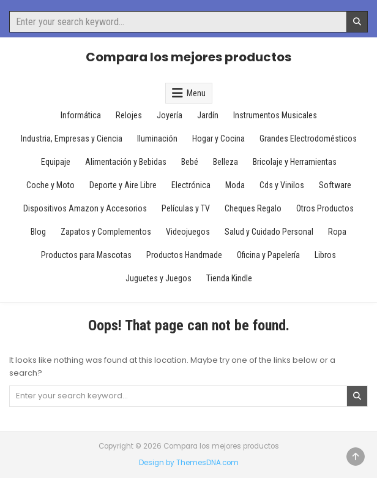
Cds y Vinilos (281, 185)
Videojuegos (188, 232)
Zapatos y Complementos (106, 232)
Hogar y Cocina (218, 138)
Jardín (207, 115)
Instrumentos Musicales (275, 115)
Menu (196, 93)
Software (335, 185)
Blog (38, 232)
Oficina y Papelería (268, 255)
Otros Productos (325, 208)
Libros (325, 255)
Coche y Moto (50, 185)
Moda (235, 185)
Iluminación (157, 138)
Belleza (225, 162)
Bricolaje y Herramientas (295, 162)
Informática (81, 115)
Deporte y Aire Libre (123, 185)
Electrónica (191, 185)
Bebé (189, 162)
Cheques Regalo (253, 208)
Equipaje (55, 162)
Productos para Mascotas (86, 255)
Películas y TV (186, 208)
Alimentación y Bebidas (125, 162)
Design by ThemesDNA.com (189, 463)
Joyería (169, 115)
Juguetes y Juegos (158, 278)
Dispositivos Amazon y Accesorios (85, 208)
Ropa (337, 232)
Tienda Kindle (229, 278)
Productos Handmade (184, 255)
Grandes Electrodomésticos (308, 138)
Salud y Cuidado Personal (269, 232)
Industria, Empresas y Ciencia (71, 138)
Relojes (129, 115)
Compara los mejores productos (188, 57)
